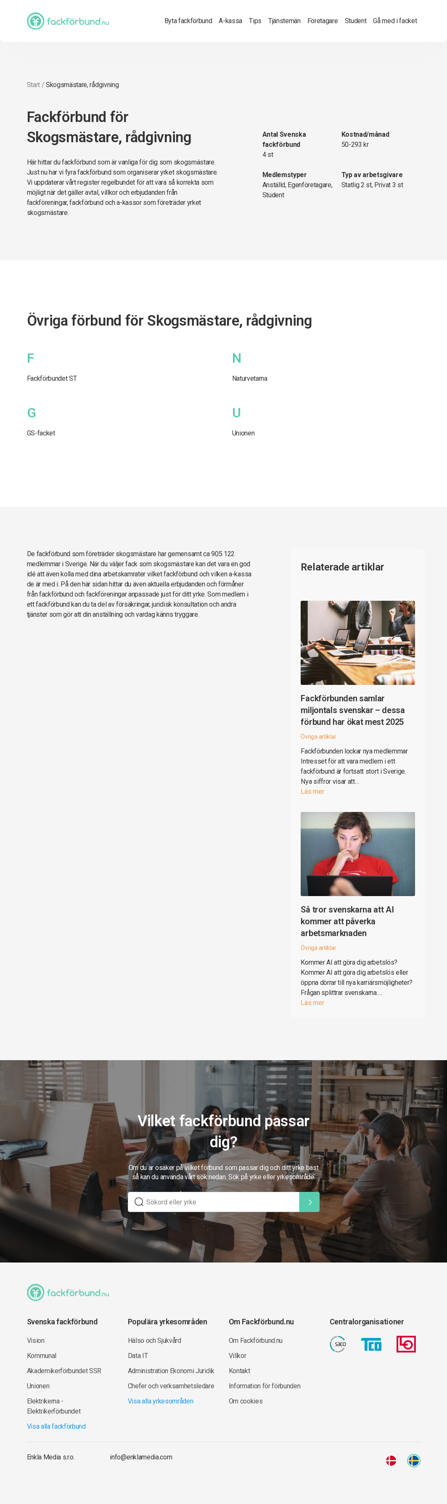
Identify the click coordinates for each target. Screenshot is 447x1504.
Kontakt (239, 1371)
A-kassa (230, 21)
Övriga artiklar (318, 736)
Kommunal (41, 1356)
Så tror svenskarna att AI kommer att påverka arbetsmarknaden (347, 921)
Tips (255, 21)
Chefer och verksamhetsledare (171, 1386)
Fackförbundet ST (52, 378)
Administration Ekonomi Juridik (171, 1371)
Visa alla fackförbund (56, 1426)
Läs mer (312, 792)
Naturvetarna (249, 378)
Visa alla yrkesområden (160, 1401)
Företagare (322, 21)
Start (33, 85)
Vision (36, 1341)
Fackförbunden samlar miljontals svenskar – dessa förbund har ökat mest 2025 (353, 710)
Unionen (243, 433)
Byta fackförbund (188, 21)
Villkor (237, 1356)
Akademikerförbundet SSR (64, 1371)
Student (356, 21)
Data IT (138, 1356)
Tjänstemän (284, 21)
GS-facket (41, 433)
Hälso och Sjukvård (154, 1341)
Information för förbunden (265, 1386)
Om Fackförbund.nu (256, 1341)
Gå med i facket (395, 21)
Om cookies (246, 1401)
